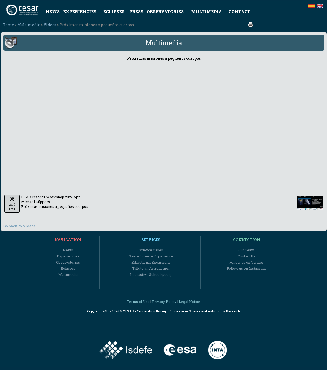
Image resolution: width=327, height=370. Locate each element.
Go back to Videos (19, 226)
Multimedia (28, 24)
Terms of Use (138, 301)
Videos (50, 24)
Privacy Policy (164, 301)
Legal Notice (189, 301)
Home (8, 24)
